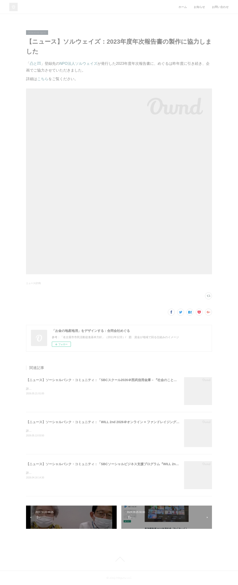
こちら (42, 79)
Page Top (119, 559)
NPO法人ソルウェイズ (78, 63)
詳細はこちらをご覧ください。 (45, 388)
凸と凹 (35, 63)
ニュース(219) (33, 283)
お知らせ (199, 7)
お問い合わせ (220, 7)
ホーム (182, 7)
